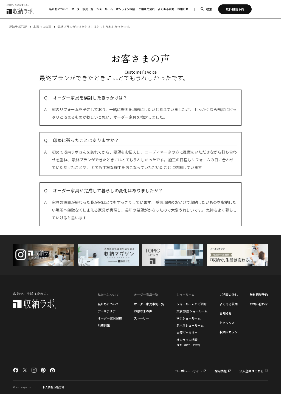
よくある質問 (229, 304)
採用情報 (221, 371)
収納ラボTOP (18, 26)
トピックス (227, 322)
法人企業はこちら (251, 371)
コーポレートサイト (188, 371)
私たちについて (108, 304)
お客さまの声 (42, 26)
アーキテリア (107, 311)
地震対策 (104, 325)
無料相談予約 (259, 294)
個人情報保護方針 (53, 387)
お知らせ (226, 313)
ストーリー (141, 318)
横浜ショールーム (188, 318)
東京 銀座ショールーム (191, 311)
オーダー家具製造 (110, 318)
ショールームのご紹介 (191, 304)
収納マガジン (229, 332)
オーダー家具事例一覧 (149, 304)
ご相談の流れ (229, 294)
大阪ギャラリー (187, 332)
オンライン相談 (188, 341)
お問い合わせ (259, 304)
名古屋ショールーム (190, 325)
